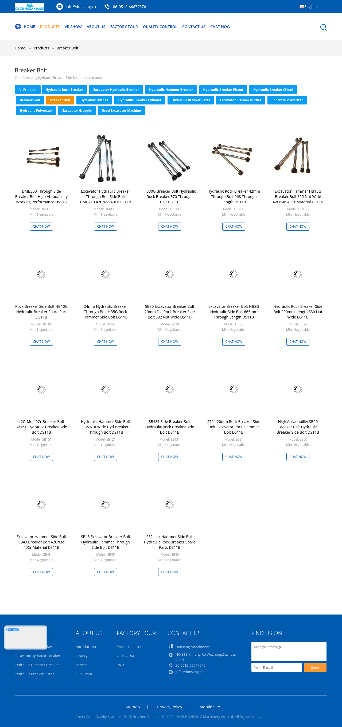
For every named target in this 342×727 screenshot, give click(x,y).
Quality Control (160, 26)
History (81, 655)
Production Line (129, 646)
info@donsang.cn (81, 6)
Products (50, 26)
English (310, 6)
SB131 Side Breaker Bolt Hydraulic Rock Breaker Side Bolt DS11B (169, 427)
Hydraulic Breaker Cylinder (140, 100)
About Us (96, 26)
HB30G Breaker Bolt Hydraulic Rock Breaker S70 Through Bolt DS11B (169, 196)
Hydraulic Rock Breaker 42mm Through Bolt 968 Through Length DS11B (233, 196)
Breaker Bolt (67, 47)
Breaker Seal (30, 100)
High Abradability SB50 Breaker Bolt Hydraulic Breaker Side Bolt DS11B (298, 427)
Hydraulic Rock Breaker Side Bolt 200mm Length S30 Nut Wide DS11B (297, 312)
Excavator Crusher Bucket (240, 100)
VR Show (73, 26)
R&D (120, 664)
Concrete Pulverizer (287, 100)
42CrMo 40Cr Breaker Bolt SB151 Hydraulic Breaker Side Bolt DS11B (41, 427)
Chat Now (221, 26)
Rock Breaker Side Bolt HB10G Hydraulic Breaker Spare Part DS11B (41, 312)
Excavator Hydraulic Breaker (116, 89)
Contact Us (194, 26)
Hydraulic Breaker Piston (223, 89)
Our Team (84, 673)
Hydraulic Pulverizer (36, 110)
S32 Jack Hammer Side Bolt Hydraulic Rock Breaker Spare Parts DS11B (170, 542)
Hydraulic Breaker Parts (191, 100)
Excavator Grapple (77, 110)
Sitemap (132, 707)
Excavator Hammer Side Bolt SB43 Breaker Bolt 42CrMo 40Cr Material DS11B (41, 542)
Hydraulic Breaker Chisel (273, 89)
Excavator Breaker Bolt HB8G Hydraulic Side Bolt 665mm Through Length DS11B (233, 312)
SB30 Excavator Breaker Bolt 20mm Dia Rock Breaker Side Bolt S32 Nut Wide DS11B (170, 312)
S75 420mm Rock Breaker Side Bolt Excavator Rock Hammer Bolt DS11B (233, 427)
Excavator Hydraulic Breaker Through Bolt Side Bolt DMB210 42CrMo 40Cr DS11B (105, 196)
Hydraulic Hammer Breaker (171, 89)
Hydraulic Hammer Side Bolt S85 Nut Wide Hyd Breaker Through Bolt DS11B (105, 427)
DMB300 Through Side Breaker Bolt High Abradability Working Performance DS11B (41, 196)
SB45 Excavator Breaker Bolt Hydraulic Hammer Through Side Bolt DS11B (105, 542)
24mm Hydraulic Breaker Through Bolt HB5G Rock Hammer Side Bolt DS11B (105, 312)
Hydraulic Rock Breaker (64, 89)
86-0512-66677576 (129, 6)
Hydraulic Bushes (94, 100)
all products (28, 89)
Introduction (86, 646)
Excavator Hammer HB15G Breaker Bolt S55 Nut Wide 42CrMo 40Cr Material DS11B (298, 196)
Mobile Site (209, 707)
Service (81, 664)
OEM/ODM (125, 655)
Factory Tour (124, 26)
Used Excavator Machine (121, 110)
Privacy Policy (169, 707)
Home (25, 26)
